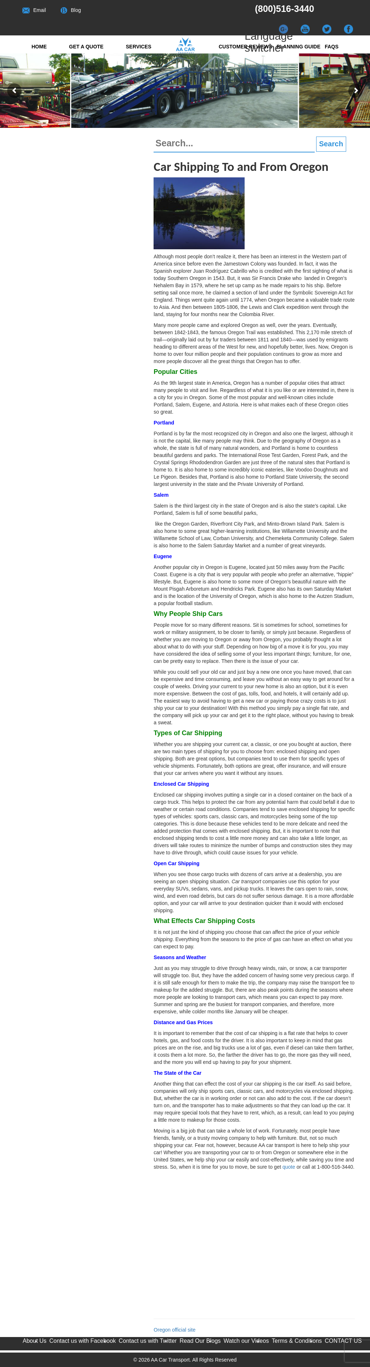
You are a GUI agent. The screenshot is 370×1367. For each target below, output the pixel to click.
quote (289, 1167)
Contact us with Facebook (83, 1341)
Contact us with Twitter (148, 1341)
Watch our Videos (246, 1341)
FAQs (332, 46)
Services (138, 46)
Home (39, 46)
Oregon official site (174, 1330)
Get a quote (86, 46)
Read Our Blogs (200, 1341)
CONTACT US (343, 1341)
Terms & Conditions (297, 1341)
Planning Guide (298, 46)
